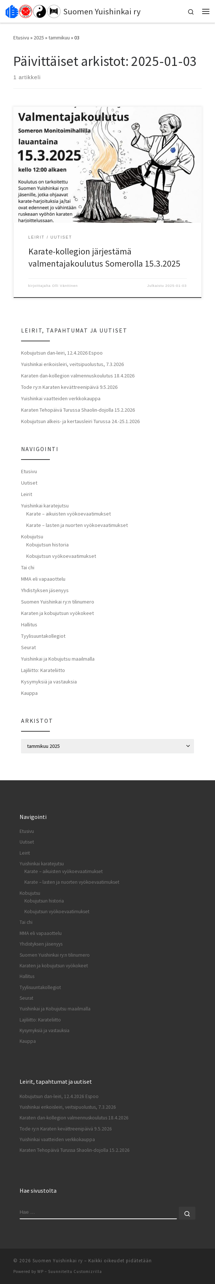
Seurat (28, 647)
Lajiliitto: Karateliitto (43, 670)
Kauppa (29, 693)
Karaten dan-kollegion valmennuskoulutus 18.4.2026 (77, 375)
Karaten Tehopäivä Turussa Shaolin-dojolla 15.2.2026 (78, 410)
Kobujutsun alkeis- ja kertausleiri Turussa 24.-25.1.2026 (80, 421)
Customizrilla (88, 1271)
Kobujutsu (32, 536)
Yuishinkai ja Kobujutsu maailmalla (58, 658)
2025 (39, 37)
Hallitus (29, 624)
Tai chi (27, 567)
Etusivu (21, 37)
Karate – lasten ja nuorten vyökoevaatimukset (77, 525)
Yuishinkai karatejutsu (45, 505)
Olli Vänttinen (65, 286)
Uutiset (29, 482)
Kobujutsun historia (47, 544)
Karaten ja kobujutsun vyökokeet (57, 613)
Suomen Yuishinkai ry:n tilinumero (57, 601)
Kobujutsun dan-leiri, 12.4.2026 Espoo (62, 352)
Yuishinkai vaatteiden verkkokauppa (60, 398)
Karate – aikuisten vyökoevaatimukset (68, 513)
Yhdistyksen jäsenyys (45, 590)
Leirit (26, 494)
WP (40, 1271)
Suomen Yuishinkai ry (58, 1260)
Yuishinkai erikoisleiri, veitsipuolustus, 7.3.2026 (72, 364)
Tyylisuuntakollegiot (43, 636)
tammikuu (59, 37)
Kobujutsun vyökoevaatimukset (61, 556)
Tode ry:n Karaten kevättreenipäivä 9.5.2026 (69, 387)
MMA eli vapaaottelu (43, 579)
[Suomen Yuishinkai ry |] (33, 10)
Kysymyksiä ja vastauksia (49, 681)
